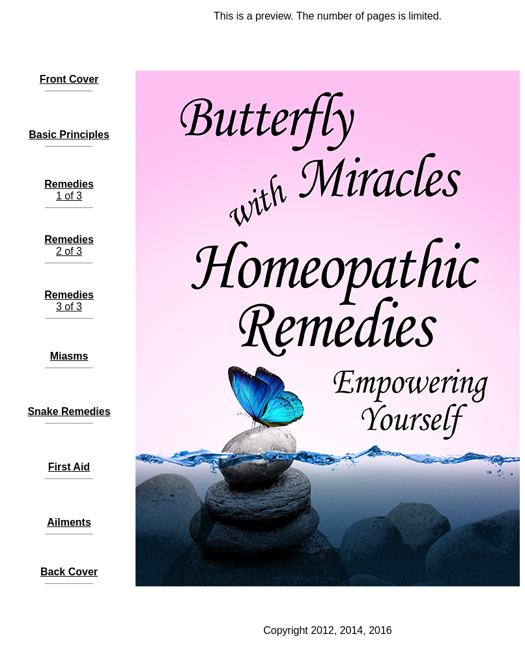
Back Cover (69, 571)
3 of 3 (69, 300)
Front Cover (69, 79)
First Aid (69, 466)
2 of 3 (69, 245)
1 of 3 (69, 190)
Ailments (69, 522)
